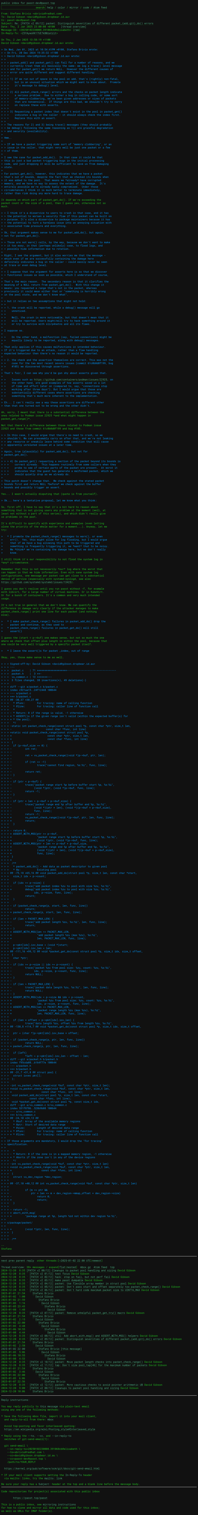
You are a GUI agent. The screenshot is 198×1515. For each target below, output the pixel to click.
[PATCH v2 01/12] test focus (50, 1273)
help (50, 7)
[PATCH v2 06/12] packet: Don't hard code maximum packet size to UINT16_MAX (85, 1290)
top (112, 1267)
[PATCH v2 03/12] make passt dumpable (56, 1280)
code (86, 7)
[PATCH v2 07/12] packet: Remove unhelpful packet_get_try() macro (77, 1312)
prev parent (17, 1260)
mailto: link (53, 1478)
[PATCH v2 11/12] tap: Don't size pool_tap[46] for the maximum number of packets (88, 1365)
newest (96, 1260)
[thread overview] (73, 26)
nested (71, 1267)
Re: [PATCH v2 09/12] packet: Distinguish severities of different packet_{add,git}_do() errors (84, 23)
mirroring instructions (59, 1504)
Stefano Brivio (43, 1293)
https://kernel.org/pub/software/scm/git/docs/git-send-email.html (52, 1468)
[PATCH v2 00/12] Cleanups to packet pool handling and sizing (71, 1270)
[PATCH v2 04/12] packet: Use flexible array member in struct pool (78, 1283)
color (61, 7)
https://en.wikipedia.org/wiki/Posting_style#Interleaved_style (49, 1429)
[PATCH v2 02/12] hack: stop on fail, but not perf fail (70, 1276)
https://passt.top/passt (30, 1497)
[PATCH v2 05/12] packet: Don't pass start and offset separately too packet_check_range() (95, 1286)
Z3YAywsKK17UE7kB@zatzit (39, 33)
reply (30, 1260)
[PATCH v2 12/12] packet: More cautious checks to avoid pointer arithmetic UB (86, 1384)
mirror (74, 7)
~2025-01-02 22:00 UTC (75, 1260)
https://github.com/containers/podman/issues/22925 (70, 379)
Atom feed (100, 7)
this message (49, 1406)
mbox (50, 1419)
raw (76, 29)
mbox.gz (85, 1267)
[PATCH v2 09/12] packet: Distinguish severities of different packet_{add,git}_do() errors (96, 1339)
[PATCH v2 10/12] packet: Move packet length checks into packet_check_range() (86, 1361)
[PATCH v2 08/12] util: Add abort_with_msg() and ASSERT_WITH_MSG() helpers (84, 1335)
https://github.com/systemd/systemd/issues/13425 (36, 582)
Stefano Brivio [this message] (60, 1348)
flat (62, 1267)
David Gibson (44, 1296)
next (4, 1260)
